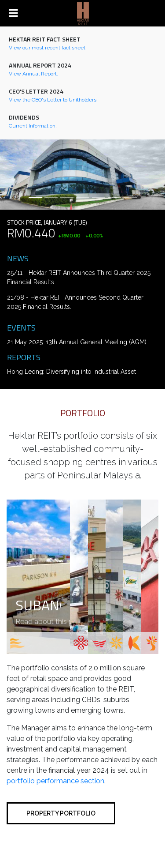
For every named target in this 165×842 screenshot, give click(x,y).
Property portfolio (60, 813)
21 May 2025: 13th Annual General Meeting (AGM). (77, 342)
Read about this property (56, 621)
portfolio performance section (55, 781)
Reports (23, 357)
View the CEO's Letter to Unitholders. (53, 100)
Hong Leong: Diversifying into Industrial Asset (71, 371)
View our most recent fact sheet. (48, 48)
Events (21, 327)
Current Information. (33, 126)
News (18, 258)
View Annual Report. (33, 74)
